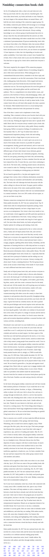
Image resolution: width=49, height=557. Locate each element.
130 (38, 546)
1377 (32, 550)
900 (10, 553)
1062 (14, 548)
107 (43, 548)
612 (18, 550)
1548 (14, 553)
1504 (28, 548)
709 (33, 546)
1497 (38, 548)
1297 (23, 550)
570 (33, 548)
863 (4, 548)
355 (38, 553)
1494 (14, 546)
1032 (28, 555)
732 (19, 548)
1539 (5, 553)
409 (38, 555)
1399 (5, 546)
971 (24, 553)
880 (42, 550)
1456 (33, 555)
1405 (37, 550)
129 (19, 555)
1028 (5, 555)
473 (24, 555)
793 (9, 548)
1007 (14, 555)
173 (27, 550)
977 (9, 550)
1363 (19, 553)
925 (4, 550)
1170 (33, 553)
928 (24, 546)
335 (13, 550)
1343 (42, 546)
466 (10, 555)
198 (10, 546)
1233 (23, 548)
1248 (43, 553)
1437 (19, 546)
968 (29, 546)
